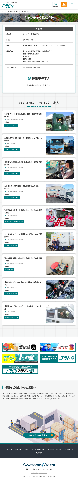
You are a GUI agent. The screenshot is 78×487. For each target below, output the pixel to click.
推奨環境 (39, 452)
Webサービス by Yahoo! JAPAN (39, 473)
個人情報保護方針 (38, 449)
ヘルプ (9, 449)
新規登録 (64, 4)
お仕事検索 (56, 5)
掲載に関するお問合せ (41, 435)
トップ (4, 11)
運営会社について (21, 449)
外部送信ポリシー (54, 449)
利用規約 (67, 449)
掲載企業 (11, 11)
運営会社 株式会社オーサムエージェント (39, 469)
